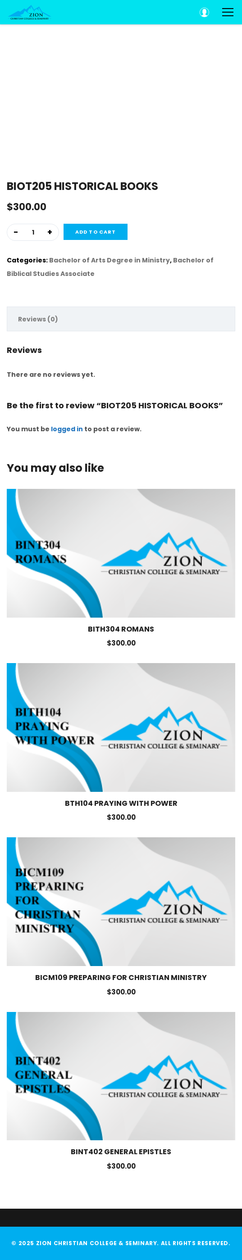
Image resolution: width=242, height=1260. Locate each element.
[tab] (121, 319)
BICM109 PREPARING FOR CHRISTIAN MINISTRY (121, 978)
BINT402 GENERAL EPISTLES (121, 1152)
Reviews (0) (38, 319)
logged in (67, 429)
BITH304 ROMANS (121, 629)
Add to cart (95, 231)
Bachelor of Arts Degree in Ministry (109, 260)
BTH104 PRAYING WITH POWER (121, 803)
